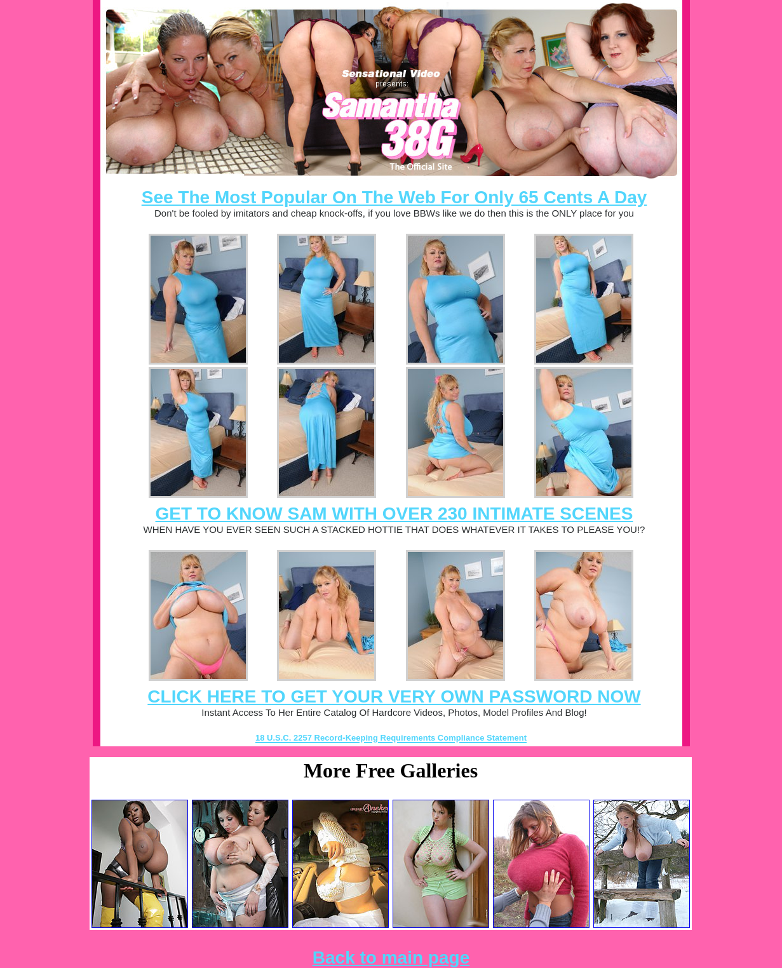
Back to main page (391, 957)
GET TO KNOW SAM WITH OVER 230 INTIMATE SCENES (394, 513)
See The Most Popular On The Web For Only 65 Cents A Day (394, 197)
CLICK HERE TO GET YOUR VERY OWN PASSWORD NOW (393, 696)
